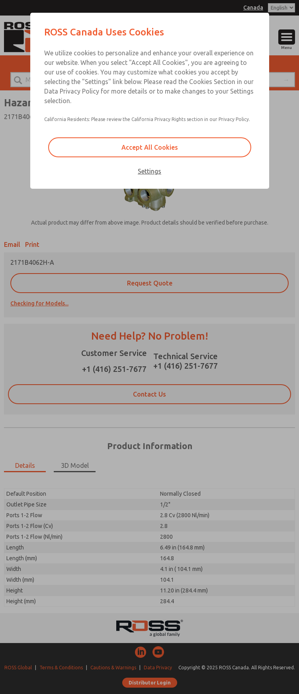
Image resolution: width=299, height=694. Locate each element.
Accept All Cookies (149, 147)
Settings (149, 171)
